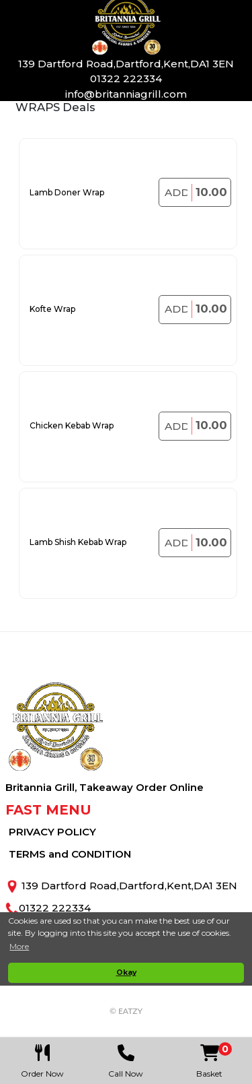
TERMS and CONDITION (70, 854)
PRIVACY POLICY (52, 831)
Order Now (42, 1058)
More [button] (19, 946)
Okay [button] (126, 972)
